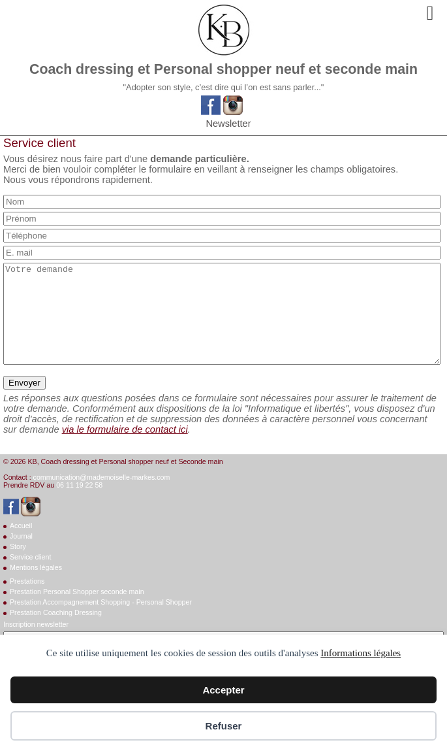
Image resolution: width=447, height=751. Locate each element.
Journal (21, 555)
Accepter (223, 689)
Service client (30, 576)
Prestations (27, 601)
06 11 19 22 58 (79, 505)
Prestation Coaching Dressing (56, 632)
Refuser (224, 725)
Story (18, 566)
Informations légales (360, 653)
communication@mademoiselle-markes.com (101, 497)
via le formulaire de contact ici (125, 449)
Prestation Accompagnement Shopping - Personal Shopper (101, 622)
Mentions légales (36, 587)
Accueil (21, 545)
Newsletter (228, 123)
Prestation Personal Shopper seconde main (77, 611)
